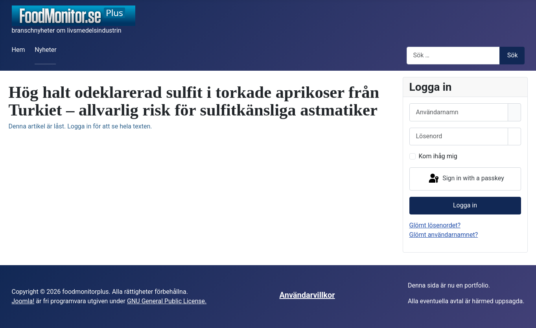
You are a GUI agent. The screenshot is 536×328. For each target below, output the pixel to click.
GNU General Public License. (166, 301)
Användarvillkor (307, 295)
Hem (18, 49)
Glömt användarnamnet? (443, 234)
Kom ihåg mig (438, 156)
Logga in (465, 205)
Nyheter (45, 49)
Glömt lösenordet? (434, 225)
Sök (512, 55)
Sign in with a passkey (465, 179)
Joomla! (23, 301)
